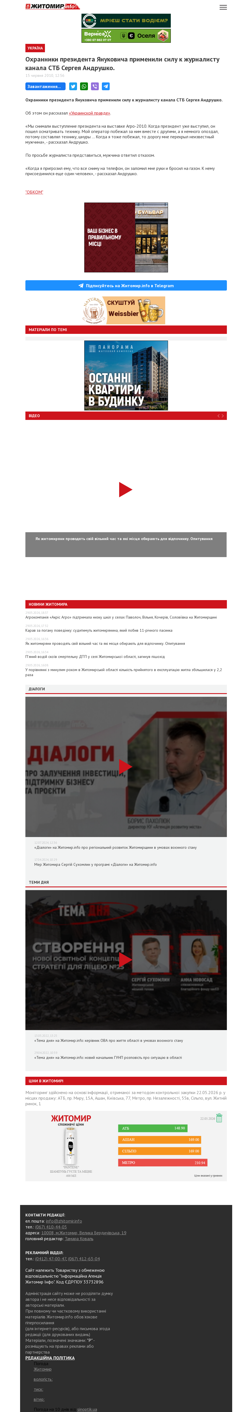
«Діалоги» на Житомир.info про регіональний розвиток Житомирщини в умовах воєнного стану (115, 847)
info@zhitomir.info (64, 1221)
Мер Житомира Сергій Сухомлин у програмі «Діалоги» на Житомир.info (95, 864)
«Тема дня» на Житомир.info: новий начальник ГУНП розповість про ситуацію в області (108, 1057)
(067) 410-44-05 (51, 1227)
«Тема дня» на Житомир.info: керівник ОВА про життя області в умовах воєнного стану (108, 1040)
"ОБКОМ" (34, 192)
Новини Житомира (48, 604)
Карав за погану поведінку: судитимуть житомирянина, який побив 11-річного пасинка (98, 630)
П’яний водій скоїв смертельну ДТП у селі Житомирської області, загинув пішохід (95, 656)
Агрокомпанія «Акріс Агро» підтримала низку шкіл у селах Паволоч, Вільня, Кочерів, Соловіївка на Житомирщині (121, 617)
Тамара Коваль (79, 1238)
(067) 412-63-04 (84, 1258)
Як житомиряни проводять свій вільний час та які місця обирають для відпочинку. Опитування (105, 643)
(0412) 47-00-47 (50, 1258)
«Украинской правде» (89, 113)
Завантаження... (44, 86)
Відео (34, 415)
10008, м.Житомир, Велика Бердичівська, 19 (83, 1232)
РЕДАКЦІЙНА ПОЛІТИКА (50, 1358)
